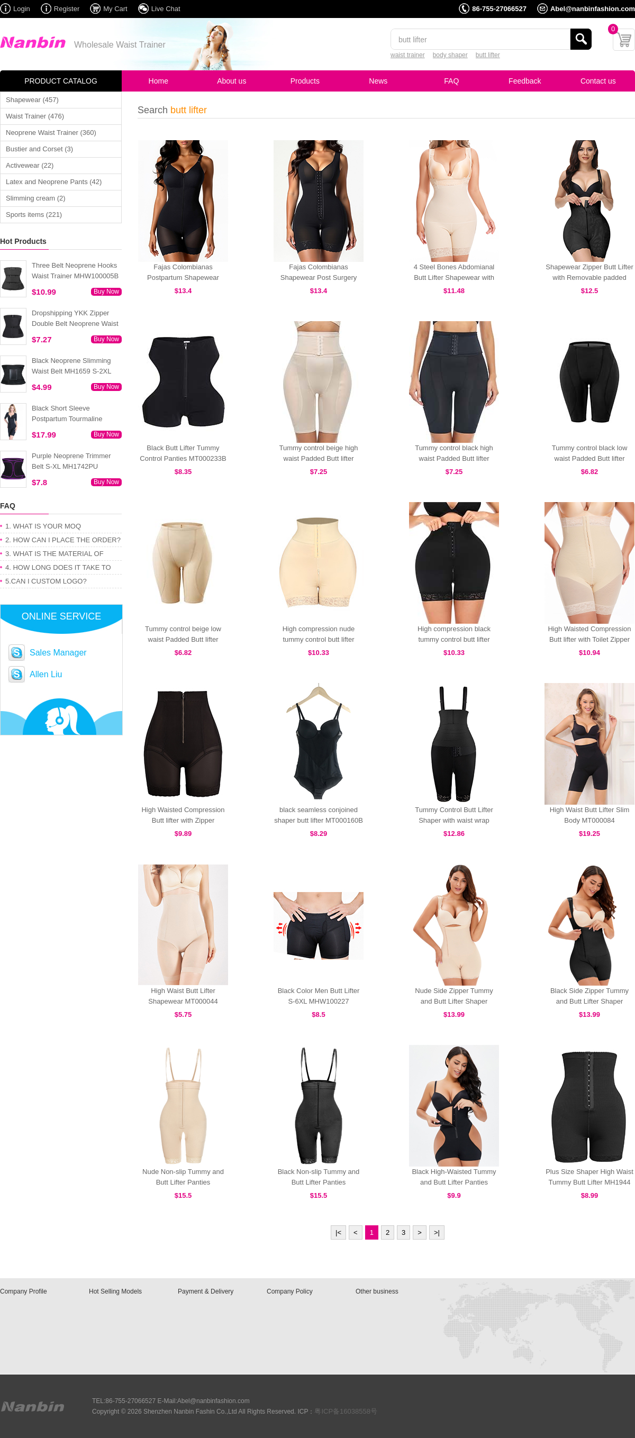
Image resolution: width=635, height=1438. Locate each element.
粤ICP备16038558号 (345, 1411)
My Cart (115, 9)
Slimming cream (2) (36, 198)
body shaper (450, 55)
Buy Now (106, 291)
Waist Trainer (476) (35, 116)
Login (21, 9)
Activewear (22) (29, 165)
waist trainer (408, 55)
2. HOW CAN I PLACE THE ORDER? (63, 540)
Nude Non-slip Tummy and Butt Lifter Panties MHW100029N (183, 1182)
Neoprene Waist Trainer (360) (51, 132)
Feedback (525, 81)
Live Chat (165, 9)
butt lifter (488, 55)
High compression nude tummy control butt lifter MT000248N (319, 639)
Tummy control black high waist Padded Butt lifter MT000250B (454, 458)
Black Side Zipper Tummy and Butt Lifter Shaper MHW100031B (589, 1001)
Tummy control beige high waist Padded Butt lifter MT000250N (318, 458)
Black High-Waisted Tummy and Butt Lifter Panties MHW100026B (454, 1182)
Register (66, 9)
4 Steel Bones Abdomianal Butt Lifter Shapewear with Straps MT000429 (454, 277)
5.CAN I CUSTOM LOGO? (46, 581)
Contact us (598, 81)
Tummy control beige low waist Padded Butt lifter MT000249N (183, 639)
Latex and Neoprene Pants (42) (54, 182)
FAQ (451, 81)
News (378, 81)
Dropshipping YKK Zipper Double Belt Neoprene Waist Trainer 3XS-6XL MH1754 (75, 323)
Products (305, 81)
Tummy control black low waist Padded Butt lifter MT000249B (590, 458)
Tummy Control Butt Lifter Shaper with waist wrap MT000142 (454, 820)
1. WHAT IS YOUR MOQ (43, 526)
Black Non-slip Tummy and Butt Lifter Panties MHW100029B (319, 1182)
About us (231, 81)
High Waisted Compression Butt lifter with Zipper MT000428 (182, 820)
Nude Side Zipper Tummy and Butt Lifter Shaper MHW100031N (454, 1001)
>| (437, 1232)
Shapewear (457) (32, 100)
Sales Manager (58, 652)
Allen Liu (46, 674)
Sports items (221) (34, 215)
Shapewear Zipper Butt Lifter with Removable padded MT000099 (589, 277)
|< (338, 1232)
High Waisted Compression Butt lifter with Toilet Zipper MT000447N (589, 639)
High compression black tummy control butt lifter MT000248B (454, 639)
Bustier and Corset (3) (39, 149)
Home (158, 81)
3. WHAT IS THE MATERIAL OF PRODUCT (54, 555)
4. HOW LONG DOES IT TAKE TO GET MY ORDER (58, 569)
